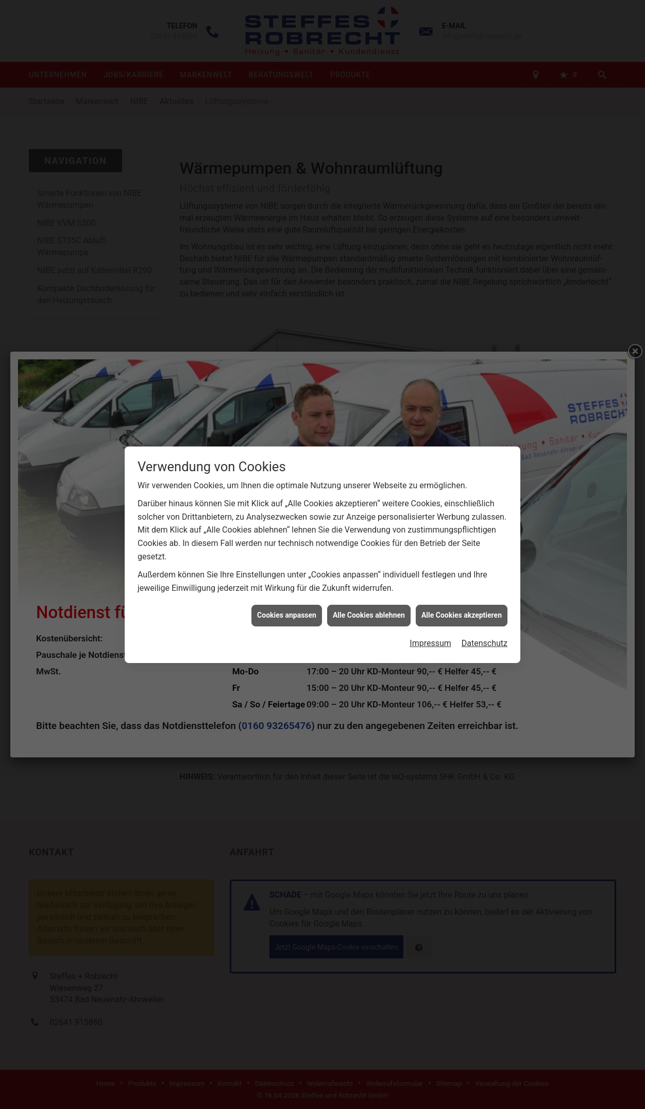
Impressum (430, 637)
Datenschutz (484, 637)
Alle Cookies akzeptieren (461, 609)
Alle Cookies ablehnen (369, 609)
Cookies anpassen (286, 609)
